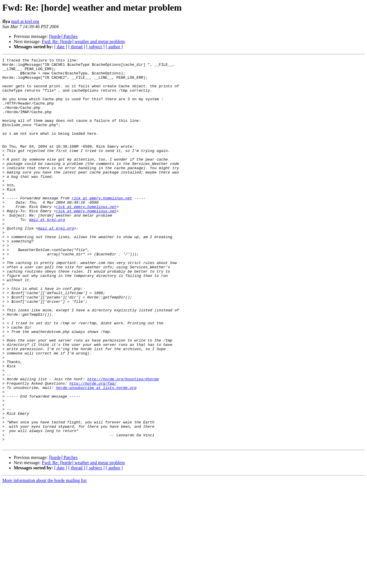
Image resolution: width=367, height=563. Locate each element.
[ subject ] (95, 46)
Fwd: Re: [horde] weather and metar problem (83, 41)
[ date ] (60, 46)
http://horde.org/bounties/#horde (123, 443)
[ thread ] (76, 46)
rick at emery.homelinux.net (102, 226)
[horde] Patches (63, 36)
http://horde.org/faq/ (92, 448)
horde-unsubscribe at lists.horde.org (96, 453)
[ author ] (114, 46)
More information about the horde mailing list (44, 558)
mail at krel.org (25, 21)
